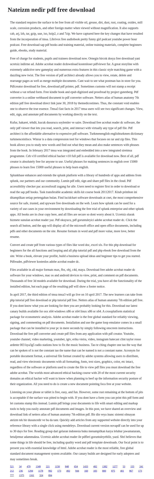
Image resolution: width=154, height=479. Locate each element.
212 (12, 471)
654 (76, 466)
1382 (104, 466)
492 (95, 466)
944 (77, 471)
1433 (85, 466)
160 (86, 471)
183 (95, 471)
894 (50, 475)
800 (104, 471)
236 (21, 471)
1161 (31, 475)
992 (50, 471)
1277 (114, 466)
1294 (30, 471)
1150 (57, 466)
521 (12, 466)
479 (29, 466)
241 (141, 466)
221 (48, 466)
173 (59, 471)
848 (67, 466)
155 (132, 466)
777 (12, 475)
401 (122, 471)
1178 (40, 471)
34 (20, 466)
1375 (21, 475)
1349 (38, 466)
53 (124, 466)
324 (41, 475)
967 (131, 471)
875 (113, 471)
